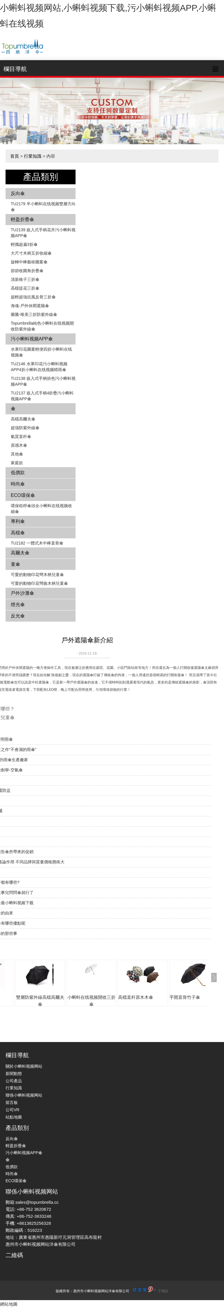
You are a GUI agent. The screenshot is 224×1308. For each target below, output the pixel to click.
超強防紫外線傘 (25, 427)
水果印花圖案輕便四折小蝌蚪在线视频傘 (41, 352)
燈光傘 (18, 604)
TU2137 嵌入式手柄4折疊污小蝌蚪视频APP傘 (42, 396)
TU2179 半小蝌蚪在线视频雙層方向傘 (43, 206)
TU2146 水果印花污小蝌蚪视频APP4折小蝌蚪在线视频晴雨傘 (39, 366)
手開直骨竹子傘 (184, 997)
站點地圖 (14, 1117)
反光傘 (18, 615)
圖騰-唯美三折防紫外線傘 (34, 314)
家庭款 (17, 462)
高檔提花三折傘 (25, 288)
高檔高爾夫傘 (23, 419)
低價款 (18, 472)
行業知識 (32, 156)
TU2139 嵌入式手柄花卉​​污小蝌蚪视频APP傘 (43, 232)
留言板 (12, 1102)
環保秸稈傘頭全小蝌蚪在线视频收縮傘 (41, 508)
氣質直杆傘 (21, 436)
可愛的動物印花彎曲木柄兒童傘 (39, 583)
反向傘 (18, 193)
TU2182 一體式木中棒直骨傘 (37, 543)
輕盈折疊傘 (22, 219)
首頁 (14, 156)
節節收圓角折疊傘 (27, 270)
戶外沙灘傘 (22, 593)
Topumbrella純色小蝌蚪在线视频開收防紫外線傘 (42, 326)
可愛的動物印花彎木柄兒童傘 (37, 574)
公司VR (12, 1109)
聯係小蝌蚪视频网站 (24, 1095)
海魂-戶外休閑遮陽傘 (30, 305)
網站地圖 (9, 1304)
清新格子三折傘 (25, 279)
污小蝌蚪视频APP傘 (32, 338)
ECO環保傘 (23, 495)
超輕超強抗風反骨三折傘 (33, 297)
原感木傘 (19, 445)
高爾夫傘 (20, 552)
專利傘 (18, 521)
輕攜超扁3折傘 (24, 244)
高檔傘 (18, 532)
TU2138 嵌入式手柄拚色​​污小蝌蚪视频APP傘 (43, 381)
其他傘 (17, 454)
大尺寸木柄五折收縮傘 (31, 253)
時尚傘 (18, 483)
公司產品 (14, 1081)
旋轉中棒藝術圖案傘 (29, 262)
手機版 (163, 1291)
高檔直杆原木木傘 (135, 997)
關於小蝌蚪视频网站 (24, 1066)
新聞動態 (14, 1073)
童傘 (15, 564)
